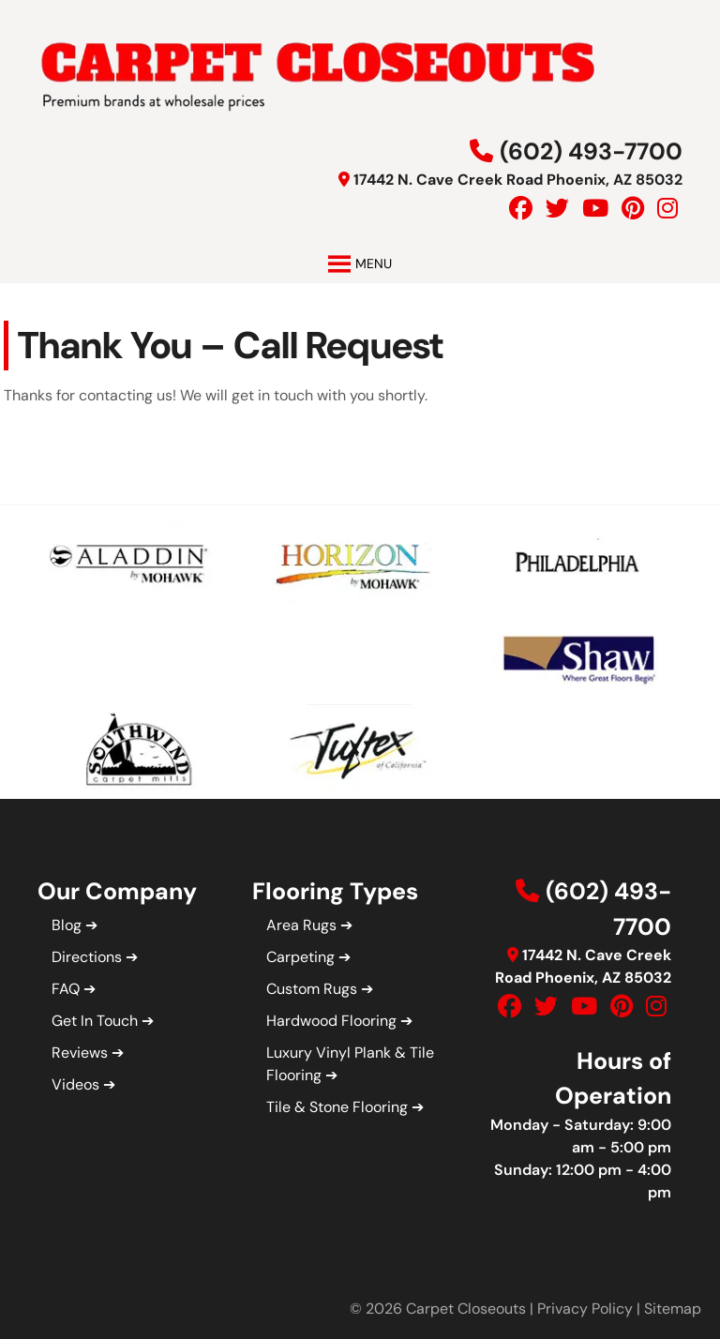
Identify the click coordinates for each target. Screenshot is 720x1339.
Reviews (80, 1052)
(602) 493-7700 (591, 151)
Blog (67, 925)
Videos (75, 1084)
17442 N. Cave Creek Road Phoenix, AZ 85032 (517, 179)
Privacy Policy (585, 1308)
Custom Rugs (311, 989)
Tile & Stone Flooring (337, 1107)
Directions (87, 957)
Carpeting (300, 957)
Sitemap (672, 1308)
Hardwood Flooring (331, 1021)
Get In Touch (95, 1021)
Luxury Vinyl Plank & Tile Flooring (350, 1064)
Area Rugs (301, 925)
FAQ (66, 989)
